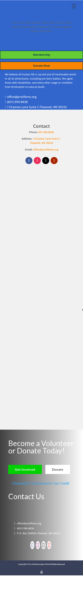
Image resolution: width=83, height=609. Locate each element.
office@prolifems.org (45, 149)
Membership (41, 55)
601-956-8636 (46, 132)
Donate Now (41, 66)
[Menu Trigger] (74, 6)
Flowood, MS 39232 (41, 143)
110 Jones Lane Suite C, (47, 138)
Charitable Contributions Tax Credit (41, 483)
